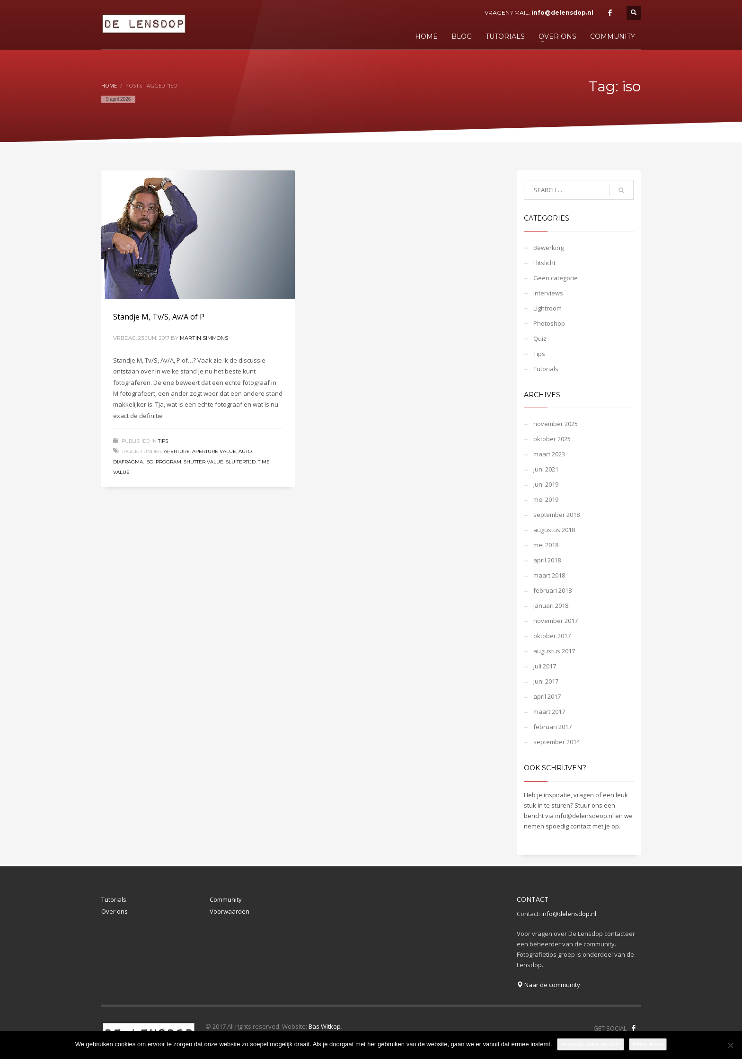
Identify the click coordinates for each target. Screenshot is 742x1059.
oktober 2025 (552, 439)
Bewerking (548, 247)
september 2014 (556, 742)
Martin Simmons (204, 338)
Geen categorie (555, 278)
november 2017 (555, 620)
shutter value (203, 462)
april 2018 (547, 560)
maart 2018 (549, 575)
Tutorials (545, 369)
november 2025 (555, 423)
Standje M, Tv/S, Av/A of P (158, 316)
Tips (163, 441)
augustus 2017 (554, 651)
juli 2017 (544, 666)
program (168, 462)
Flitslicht (544, 262)
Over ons (114, 911)
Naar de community (548, 984)
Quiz (540, 338)
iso (149, 462)
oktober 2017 (552, 636)
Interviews (548, 293)
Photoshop (549, 323)
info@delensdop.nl (562, 12)
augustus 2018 (554, 529)
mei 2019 (545, 499)
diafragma (128, 462)
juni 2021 (545, 469)
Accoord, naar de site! (590, 1044)
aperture (177, 451)
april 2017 (547, 696)
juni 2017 (545, 681)
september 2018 (556, 514)
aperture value (214, 451)
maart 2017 (549, 711)
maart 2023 (549, 454)
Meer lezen (648, 1044)
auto (245, 451)
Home (109, 85)
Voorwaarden (229, 911)
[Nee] (730, 1045)
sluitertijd (241, 462)
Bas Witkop (325, 1026)
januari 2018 (550, 605)
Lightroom (547, 308)
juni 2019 (545, 484)
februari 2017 (552, 726)
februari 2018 (552, 590)
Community (226, 899)
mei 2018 (545, 545)
